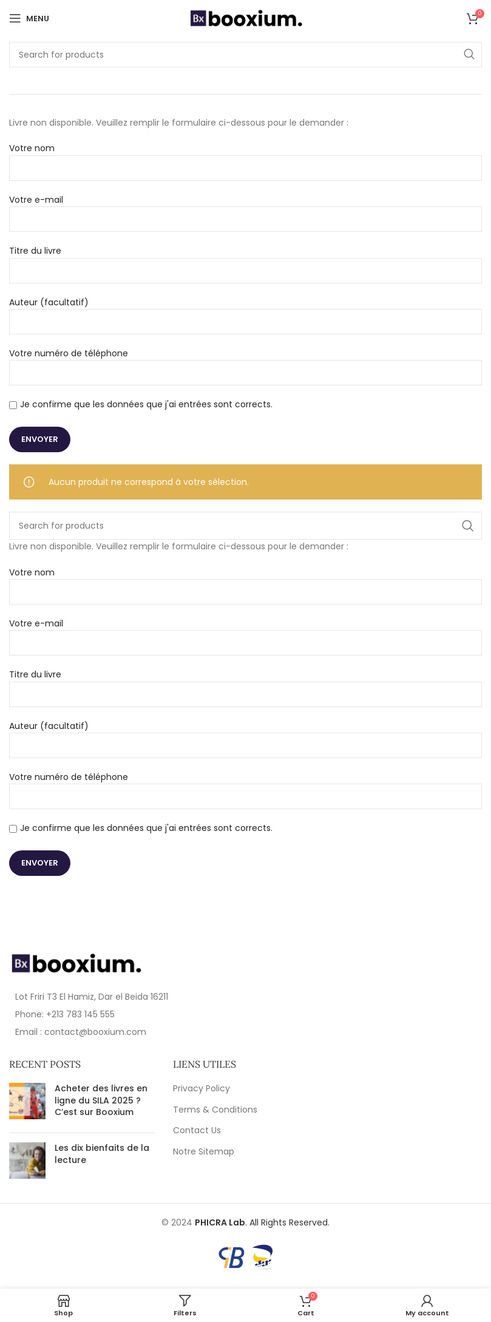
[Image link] (76, 963)
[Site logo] (245, 18)
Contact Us (197, 1130)
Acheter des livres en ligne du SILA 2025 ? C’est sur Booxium (101, 1100)
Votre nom (245, 157)
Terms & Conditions (215, 1110)
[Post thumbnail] (27, 1103)
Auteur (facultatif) (245, 311)
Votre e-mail (245, 209)
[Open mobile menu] (29, 18)
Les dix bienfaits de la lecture (102, 1154)
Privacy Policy (201, 1088)
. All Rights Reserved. (262, 1222)
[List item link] (123, 1014)
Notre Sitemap (203, 1152)
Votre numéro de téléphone (245, 362)
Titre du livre (245, 260)
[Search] (245, 54)
